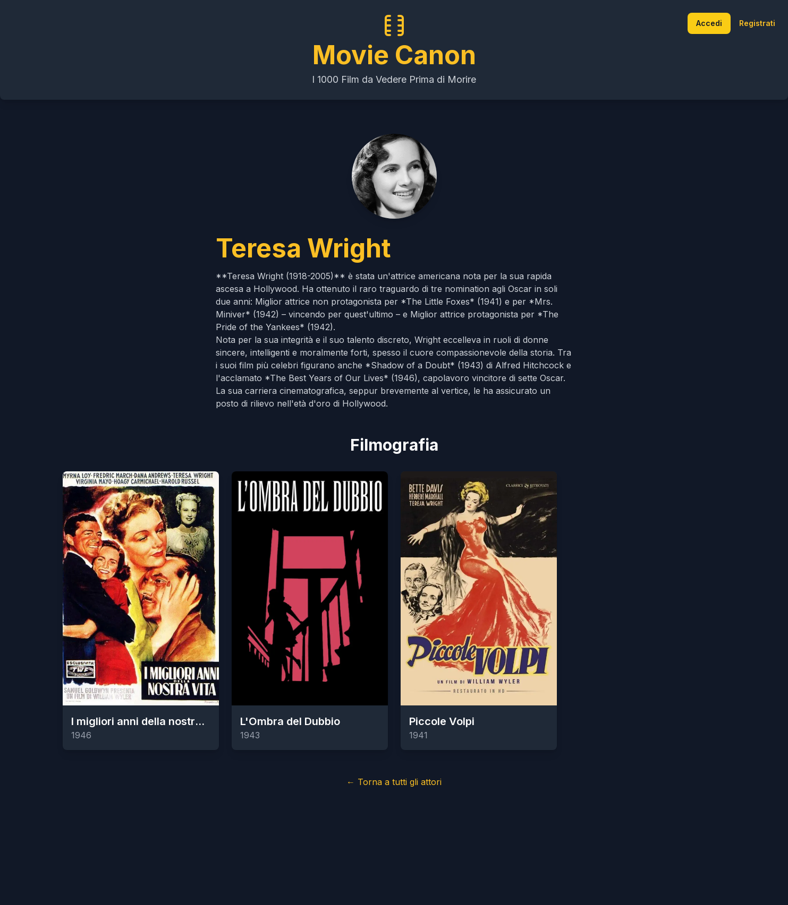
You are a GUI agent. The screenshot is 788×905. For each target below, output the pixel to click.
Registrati (757, 23)
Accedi (709, 23)
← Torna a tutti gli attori (394, 782)
